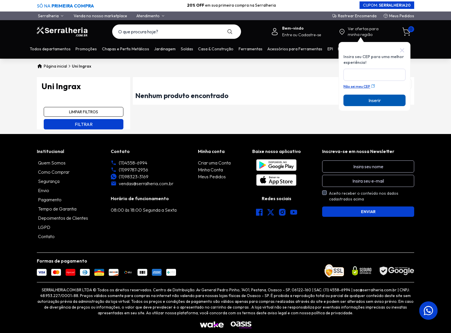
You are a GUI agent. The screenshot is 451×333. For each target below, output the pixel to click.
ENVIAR (368, 211)
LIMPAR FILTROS (83, 111)
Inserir (374, 100)
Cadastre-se (309, 34)
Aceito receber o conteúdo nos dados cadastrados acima (363, 196)
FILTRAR (84, 124)
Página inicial (52, 66)
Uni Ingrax (81, 66)
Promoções (93, 48)
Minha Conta (210, 170)
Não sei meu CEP (359, 86)
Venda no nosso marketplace (100, 15)
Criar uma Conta (214, 163)
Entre (287, 34)
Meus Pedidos (401, 15)
